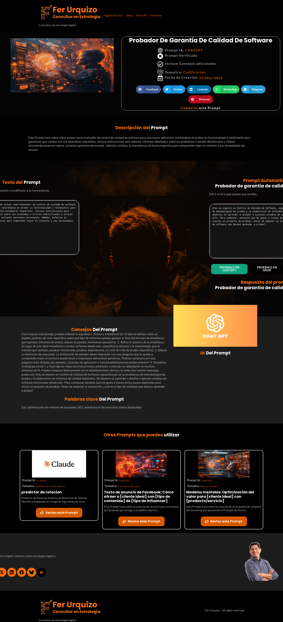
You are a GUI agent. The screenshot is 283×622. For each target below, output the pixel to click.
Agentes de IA (44, 487)
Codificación (194, 72)
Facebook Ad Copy (129, 487)
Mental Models (209, 487)
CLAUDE (42, 481)
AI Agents (60, 487)
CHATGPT (194, 50)
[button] (156, 15)
